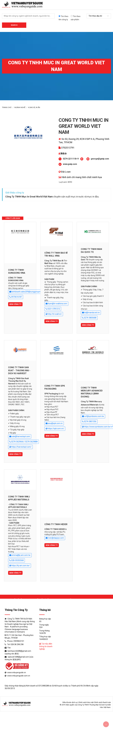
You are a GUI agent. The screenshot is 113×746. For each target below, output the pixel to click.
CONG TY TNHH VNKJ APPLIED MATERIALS (19, 498)
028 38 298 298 (17, 644)
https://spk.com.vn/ (55, 428)
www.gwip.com (70, 164)
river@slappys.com (55, 538)
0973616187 (15, 297)
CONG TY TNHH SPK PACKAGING (54, 387)
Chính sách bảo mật (86, 702)
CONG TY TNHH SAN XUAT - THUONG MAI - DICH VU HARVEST (19, 370)
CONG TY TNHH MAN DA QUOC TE (91, 250)
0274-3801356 (89, 421)
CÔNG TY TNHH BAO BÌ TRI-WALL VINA (56, 254)
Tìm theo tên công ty (63, 18)
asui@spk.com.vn (54, 423)
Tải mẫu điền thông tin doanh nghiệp (45, 646)
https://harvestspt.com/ (20, 447)
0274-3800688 (89, 317)
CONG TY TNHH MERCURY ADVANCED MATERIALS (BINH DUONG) (92, 392)
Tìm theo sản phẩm (75, 18)
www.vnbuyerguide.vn (16, 672)
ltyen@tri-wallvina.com (56, 303)
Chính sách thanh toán (102, 702)
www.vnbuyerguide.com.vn (18, 676)
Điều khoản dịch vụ (70, 702)
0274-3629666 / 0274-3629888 (23, 441)
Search (14, 25)
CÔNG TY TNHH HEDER (55, 524)
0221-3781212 (53, 308)
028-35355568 (16, 560)
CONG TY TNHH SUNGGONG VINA (16, 271)
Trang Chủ (6, 107)
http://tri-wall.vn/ (54, 314)
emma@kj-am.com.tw (19, 555)
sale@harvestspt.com (19, 436)
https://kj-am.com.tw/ (19, 565)
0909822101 (18, 641)
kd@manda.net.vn (91, 312)
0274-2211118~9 (70, 158)
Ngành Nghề (19, 107)
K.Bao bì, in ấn (34, 107)
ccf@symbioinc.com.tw (93, 416)
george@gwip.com (100, 158)
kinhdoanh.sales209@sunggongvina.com (27, 291)
